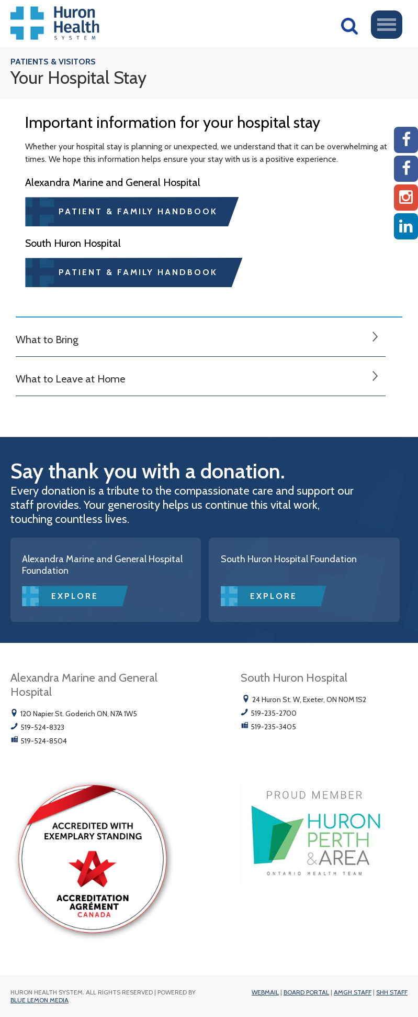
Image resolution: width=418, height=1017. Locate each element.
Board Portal (306, 992)
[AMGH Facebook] (406, 140)
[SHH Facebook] (406, 169)
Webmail (265, 992)
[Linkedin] (406, 226)
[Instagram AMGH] (406, 197)
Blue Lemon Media (39, 1000)
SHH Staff (392, 992)
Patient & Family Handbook (138, 211)
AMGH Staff (352, 992)
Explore (74, 596)
